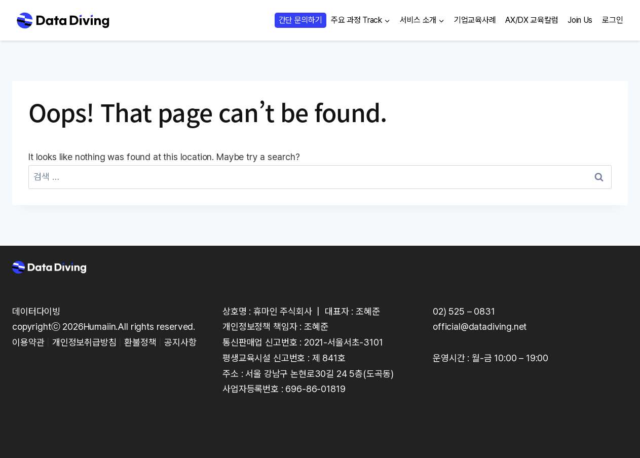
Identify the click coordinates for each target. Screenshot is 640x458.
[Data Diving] (63, 20)
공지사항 (180, 342)
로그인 (612, 20)
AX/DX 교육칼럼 (531, 20)
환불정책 (140, 342)
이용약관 (28, 342)
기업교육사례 (475, 20)
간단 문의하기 (300, 20)
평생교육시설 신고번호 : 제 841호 (284, 358)
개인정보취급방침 (84, 342)
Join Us (580, 20)
